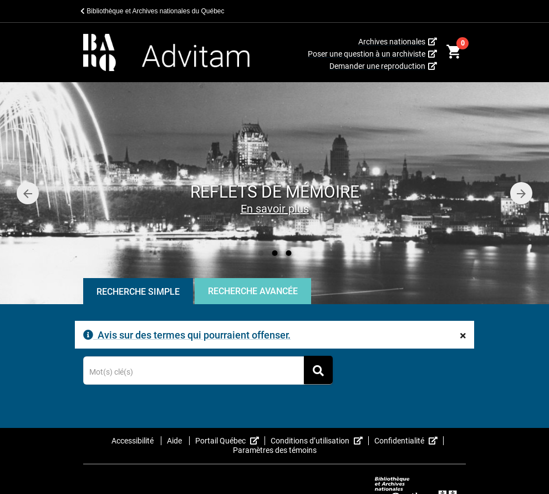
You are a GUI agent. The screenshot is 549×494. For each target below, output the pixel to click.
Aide (175, 440)
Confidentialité (409, 440)
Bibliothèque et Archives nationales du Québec (152, 11)
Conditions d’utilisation (320, 440)
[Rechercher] (318, 370)
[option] (274, 193)
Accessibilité (133, 440)
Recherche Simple (138, 291)
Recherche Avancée (253, 291)
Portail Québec (230, 440)
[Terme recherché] (208, 372)
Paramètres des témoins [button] (275, 450)
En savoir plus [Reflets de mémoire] (275, 208)
